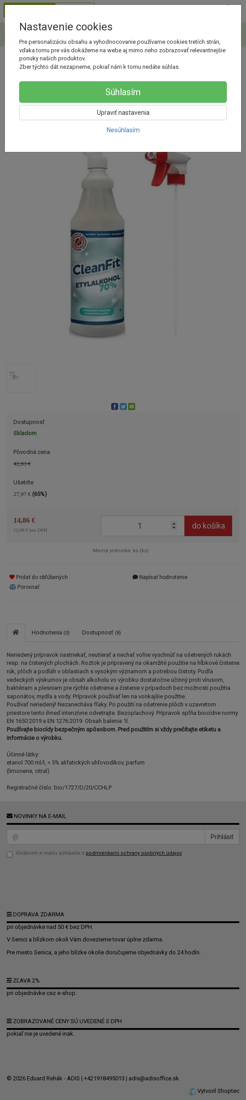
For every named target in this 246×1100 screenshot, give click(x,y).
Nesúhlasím (123, 130)
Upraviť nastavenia (123, 112)
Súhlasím (123, 92)
